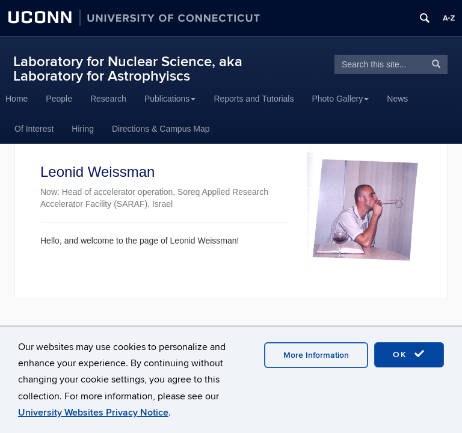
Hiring (83, 129)
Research (108, 98)
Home (16, 98)
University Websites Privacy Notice (93, 413)
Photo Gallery (340, 98)
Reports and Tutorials (254, 98)
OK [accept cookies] (409, 354)
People (59, 98)
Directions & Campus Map (161, 129)
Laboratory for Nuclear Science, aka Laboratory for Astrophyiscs (127, 69)
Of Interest (34, 129)
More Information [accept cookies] (316, 355)
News (397, 98)
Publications (170, 98)
